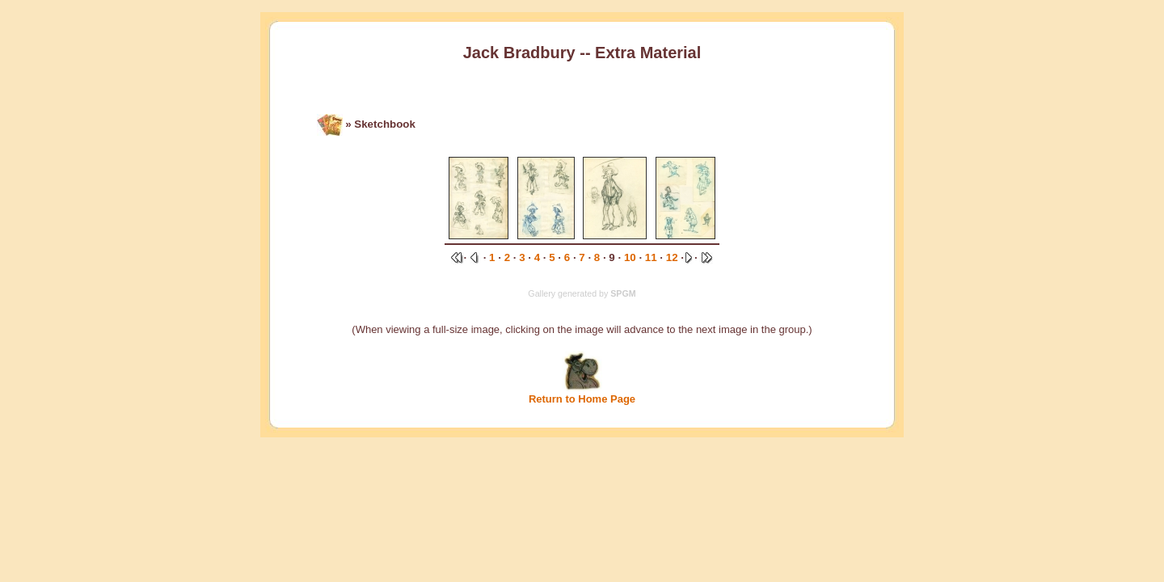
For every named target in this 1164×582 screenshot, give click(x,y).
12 (672, 257)
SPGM (622, 293)
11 (651, 257)
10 (630, 257)
